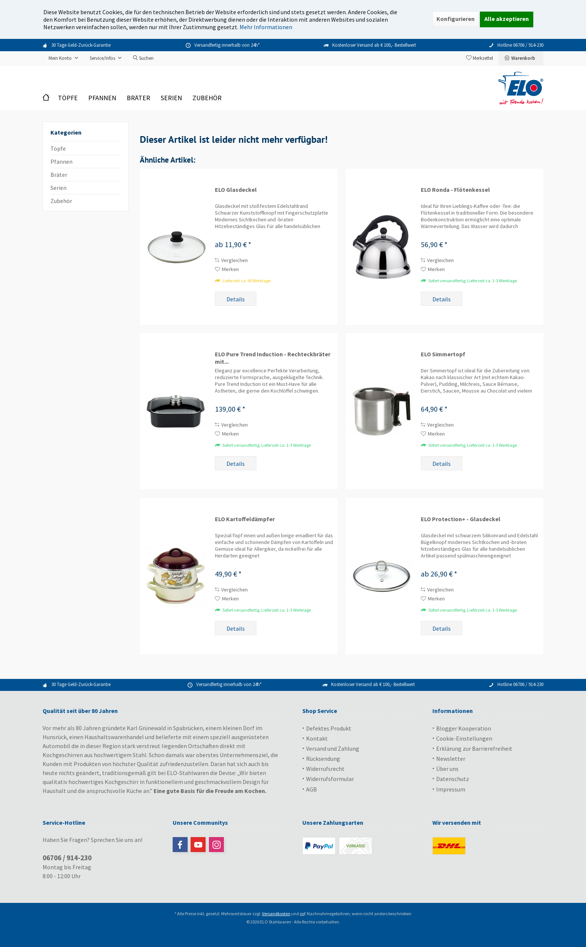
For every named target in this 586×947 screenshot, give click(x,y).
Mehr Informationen (266, 27)
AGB (311, 789)
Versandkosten (276, 913)
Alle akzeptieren (506, 18)
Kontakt (317, 738)
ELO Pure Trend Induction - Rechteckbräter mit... (272, 357)
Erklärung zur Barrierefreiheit (474, 748)
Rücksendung (323, 758)
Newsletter (450, 758)
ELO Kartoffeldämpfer (245, 519)
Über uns (447, 768)
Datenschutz (452, 778)
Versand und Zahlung (332, 748)
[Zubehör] (207, 98)
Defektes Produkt (328, 728)
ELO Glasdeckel (236, 189)
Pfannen (61, 161)
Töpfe (58, 148)
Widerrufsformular (330, 778)
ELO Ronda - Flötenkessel (455, 189)
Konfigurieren (456, 18)
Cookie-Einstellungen (464, 738)
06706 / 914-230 (67, 857)
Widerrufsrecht (325, 768)
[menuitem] (521, 58)
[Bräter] (138, 98)
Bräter (58, 174)
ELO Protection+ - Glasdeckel (460, 519)
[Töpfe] (68, 98)
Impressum (450, 789)
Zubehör (61, 201)
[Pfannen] (102, 98)
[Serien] (171, 98)
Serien (58, 187)
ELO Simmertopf (443, 354)
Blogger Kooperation (463, 728)
